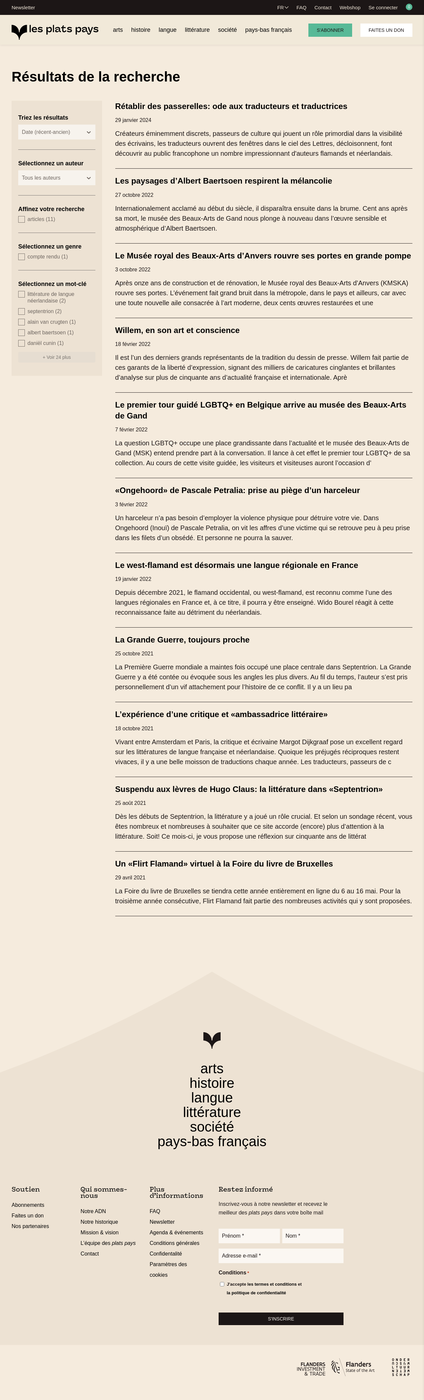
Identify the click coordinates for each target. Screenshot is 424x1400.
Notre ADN (93, 1220)
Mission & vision (99, 1242)
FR (280, 7)
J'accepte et (264, 1299)
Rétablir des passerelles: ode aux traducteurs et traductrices (239, 106)
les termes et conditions (272, 1294)
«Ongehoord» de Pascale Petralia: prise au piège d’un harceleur (246, 500)
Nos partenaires (30, 1235)
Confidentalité (166, 1263)
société (212, 1136)
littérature (212, 1121)
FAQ (301, 7)
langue (212, 1107)
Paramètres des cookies (168, 1279)
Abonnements (28, 1214)
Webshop (350, 7)
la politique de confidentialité (256, 1303)
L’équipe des (107, 1252)
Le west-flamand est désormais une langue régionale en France (245, 575)
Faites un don (386, 30)
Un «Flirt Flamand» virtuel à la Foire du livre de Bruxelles (231, 873)
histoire (211, 1092)
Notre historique (99, 1231)
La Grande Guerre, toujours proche (187, 649)
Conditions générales (174, 1252)
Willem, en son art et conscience (181, 340)
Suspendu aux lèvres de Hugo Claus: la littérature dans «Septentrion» (258, 798)
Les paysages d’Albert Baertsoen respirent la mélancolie (231, 181)
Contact (323, 7)
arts (212, 1078)
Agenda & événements (176, 1242)
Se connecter (383, 7)
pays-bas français (211, 1150)
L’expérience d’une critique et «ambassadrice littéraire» (228, 724)
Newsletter (23, 7)
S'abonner (330, 30)
